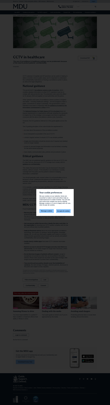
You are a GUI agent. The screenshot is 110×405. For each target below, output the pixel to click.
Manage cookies (46, 211)
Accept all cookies (63, 211)
